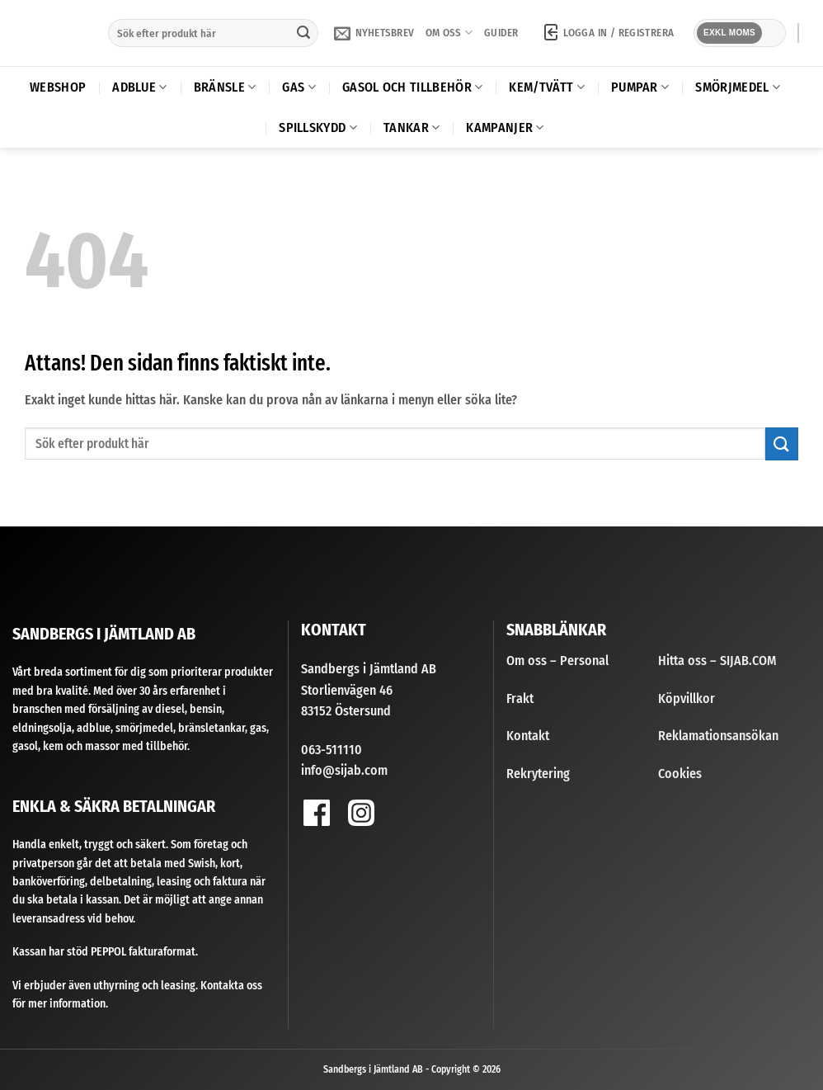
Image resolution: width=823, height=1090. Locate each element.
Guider (501, 32)
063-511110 (331, 749)
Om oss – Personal (557, 660)
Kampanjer (504, 128)
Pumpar (640, 87)
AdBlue (139, 87)
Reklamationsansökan (718, 735)
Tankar (411, 128)
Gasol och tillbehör (412, 87)
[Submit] (303, 33)
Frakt (520, 698)
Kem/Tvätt (546, 87)
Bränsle (225, 87)
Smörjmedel (737, 87)
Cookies (680, 773)
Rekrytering (538, 773)
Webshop (58, 87)
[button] (374, 33)
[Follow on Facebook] (316, 812)
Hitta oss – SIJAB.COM (717, 660)
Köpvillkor (686, 698)
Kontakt (527, 735)
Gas (298, 87)
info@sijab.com (344, 770)
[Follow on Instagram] (360, 812)
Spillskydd (318, 128)
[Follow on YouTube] (406, 817)
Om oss (449, 32)
